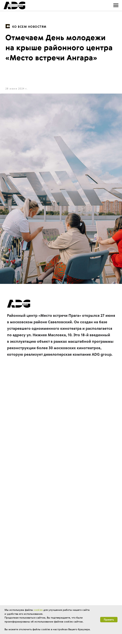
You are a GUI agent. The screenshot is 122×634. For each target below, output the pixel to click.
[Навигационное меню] (115, 5)
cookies (38, 609)
